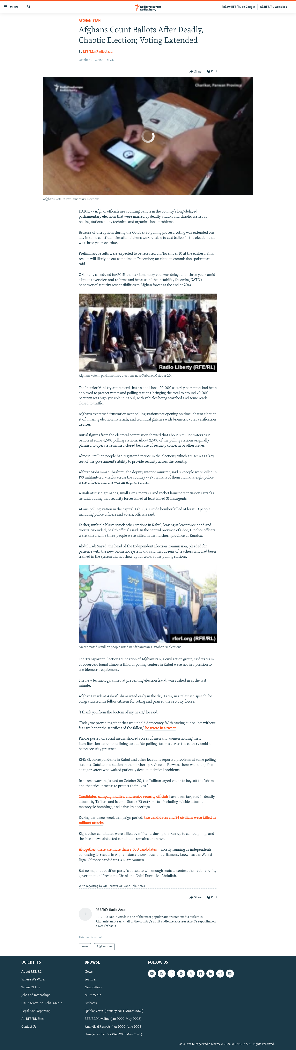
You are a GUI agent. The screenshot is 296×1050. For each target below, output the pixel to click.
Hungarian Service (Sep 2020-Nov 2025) (113, 1034)
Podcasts (91, 1003)
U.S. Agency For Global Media (41, 1003)
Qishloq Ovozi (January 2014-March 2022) (114, 1011)
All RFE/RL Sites (32, 1019)
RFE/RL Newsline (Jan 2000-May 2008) (113, 1019)
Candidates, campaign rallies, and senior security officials (123, 797)
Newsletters (93, 987)
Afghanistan (90, 21)
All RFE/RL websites (273, 7)
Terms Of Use (30, 987)
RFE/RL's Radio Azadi (98, 51)
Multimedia (93, 995)
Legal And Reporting (35, 1011)
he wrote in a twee (159, 728)
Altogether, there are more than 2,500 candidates (118, 850)
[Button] (196, 71)
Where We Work (33, 979)
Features (91, 979)
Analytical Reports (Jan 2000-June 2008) (113, 1026)
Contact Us (28, 1026)
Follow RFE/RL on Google (238, 7)
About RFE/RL (31, 971)
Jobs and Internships (35, 995)
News (89, 971)
